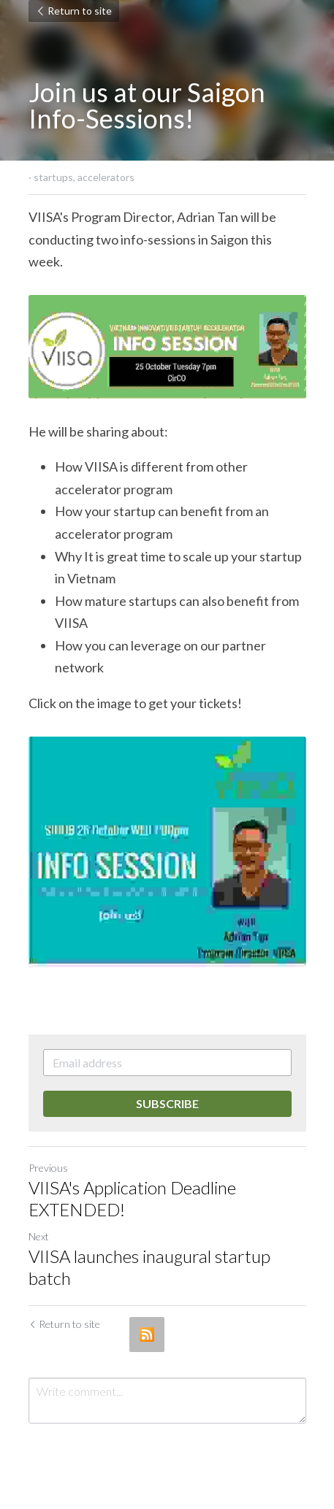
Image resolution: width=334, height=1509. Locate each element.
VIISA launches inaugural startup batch (149, 1267)
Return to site (74, 10)
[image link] (167, 347)
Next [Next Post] (39, 1236)
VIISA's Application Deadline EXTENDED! (132, 1198)
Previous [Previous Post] (48, 1167)
